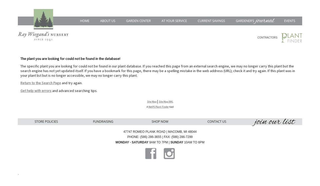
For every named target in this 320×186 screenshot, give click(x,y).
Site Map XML (166, 101)
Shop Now (160, 121)
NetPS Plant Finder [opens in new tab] (158, 107)
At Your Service (174, 21)
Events (289, 21)
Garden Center (138, 21)
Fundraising (103, 121)
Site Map (151, 101)
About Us (107, 21)
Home (84, 21)
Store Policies (46, 121)
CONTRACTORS (267, 37)
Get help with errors (35, 90)
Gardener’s (254, 20)
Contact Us (217, 121)
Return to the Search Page (40, 83)
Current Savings (211, 21)
